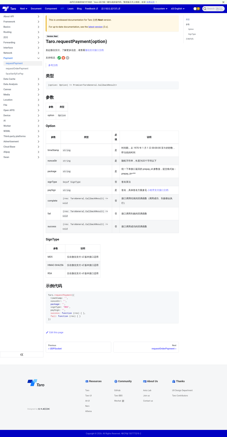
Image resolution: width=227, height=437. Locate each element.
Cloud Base (9, 146)
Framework (9, 21)
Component (51, 8)
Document (36, 8)
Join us (146, 395)
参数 (188, 24)
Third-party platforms (14, 136)
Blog (79, 8)
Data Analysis (10, 84)
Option (191, 29)
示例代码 (189, 39)
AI (4, 120)
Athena (88, 411)
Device (6, 115)
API (62, 8)
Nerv (87, 406)
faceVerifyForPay (14, 73)
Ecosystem (159, 8)
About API (8, 16)
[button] (197, 8)
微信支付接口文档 (94, 50)
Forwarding (9, 42)
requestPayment (14, 63)
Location (7, 99)
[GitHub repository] (189, 8)
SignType (192, 34)
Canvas (7, 89)
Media (6, 94)
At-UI (87, 401)
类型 (188, 19)
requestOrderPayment (17, 68)
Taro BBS (118, 395)
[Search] (213, 8)
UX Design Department (182, 390)
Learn (70, 8)
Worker (7, 125)
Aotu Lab (147, 390)
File (5, 105)
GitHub (117, 390)
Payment (8, 58)
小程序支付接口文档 (158, 190)
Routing (7, 32)
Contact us (148, 401)
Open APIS (9, 110)
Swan (6, 157)
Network (7, 53)
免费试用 (150, 2)
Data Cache (9, 79)
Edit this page (54, 332)
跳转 (5, 37)
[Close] (223, 2)
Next (22, 8)
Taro (87, 390)
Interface (8, 47)
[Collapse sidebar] (21, 354)
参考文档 (53, 65)
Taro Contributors (180, 395)
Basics (6, 26)
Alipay (6, 152)
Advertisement (11, 141)
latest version (95, 26)
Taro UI (88, 395)
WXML (6, 131)
